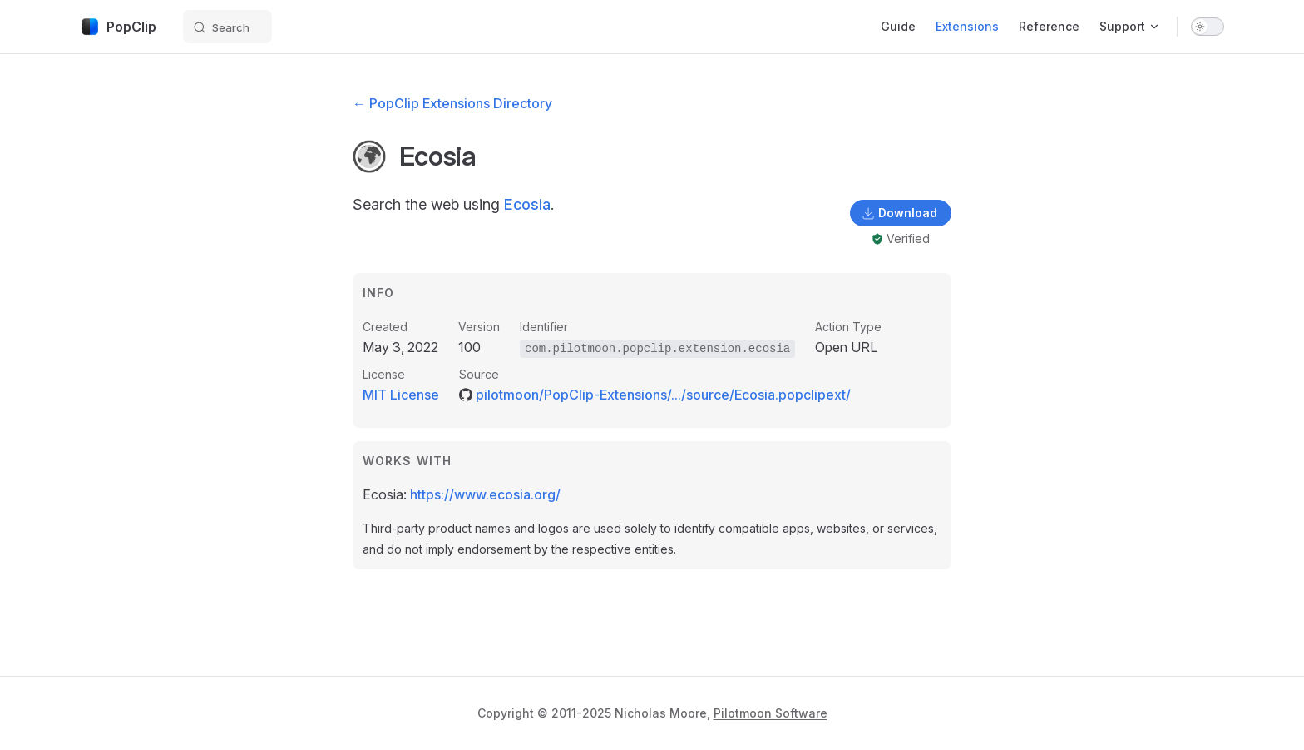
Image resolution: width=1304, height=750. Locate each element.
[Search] (227, 26)
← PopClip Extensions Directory (452, 103)
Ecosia (527, 204)
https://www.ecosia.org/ (485, 494)
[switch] (1207, 26)
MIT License (401, 394)
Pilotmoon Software (770, 713)
